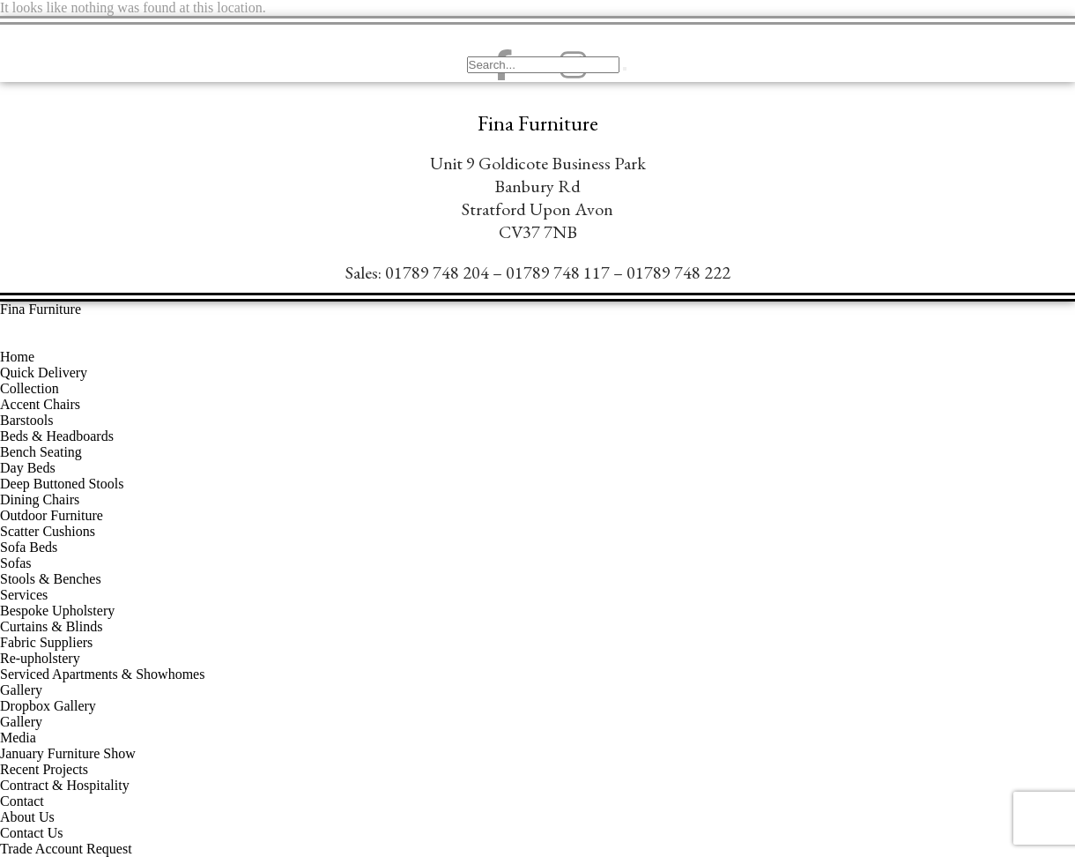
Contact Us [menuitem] (31, 832)
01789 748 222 (678, 272)
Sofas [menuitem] (16, 562)
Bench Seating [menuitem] (41, 451)
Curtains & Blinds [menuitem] (51, 626)
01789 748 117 (558, 272)
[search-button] (624, 69)
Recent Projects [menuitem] (44, 769)
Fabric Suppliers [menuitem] (46, 642)
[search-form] (543, 64)
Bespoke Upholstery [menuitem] (57, 610)
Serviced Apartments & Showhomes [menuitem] (102, 674)
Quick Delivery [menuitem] (43, 372)
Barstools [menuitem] (26, 420)
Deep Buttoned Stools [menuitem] (61, 483)
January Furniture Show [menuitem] (68, 753)
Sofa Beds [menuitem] (28, 547)
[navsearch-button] (489, 30)
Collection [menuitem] (29, 388)
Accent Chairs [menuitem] (40, 404)
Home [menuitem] (17, 356)
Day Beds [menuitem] (28, 467)
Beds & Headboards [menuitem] (57, 435)
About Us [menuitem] (27, 816)
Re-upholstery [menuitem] (40, 658)
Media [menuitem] (18, 737)
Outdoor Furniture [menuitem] (51, 515)
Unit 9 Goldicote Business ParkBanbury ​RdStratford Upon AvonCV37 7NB (538, 197)
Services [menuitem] (24, 594)
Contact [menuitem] (22, 801)
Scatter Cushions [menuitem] (47, 531)
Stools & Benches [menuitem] (50, 578)
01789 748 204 (437, 272)
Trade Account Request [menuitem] (66, 848)
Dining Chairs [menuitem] (39, 499)
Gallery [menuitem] (21, 689)
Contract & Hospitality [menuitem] (65, 785)
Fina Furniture (538, 123)
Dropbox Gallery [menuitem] (48, 705)
